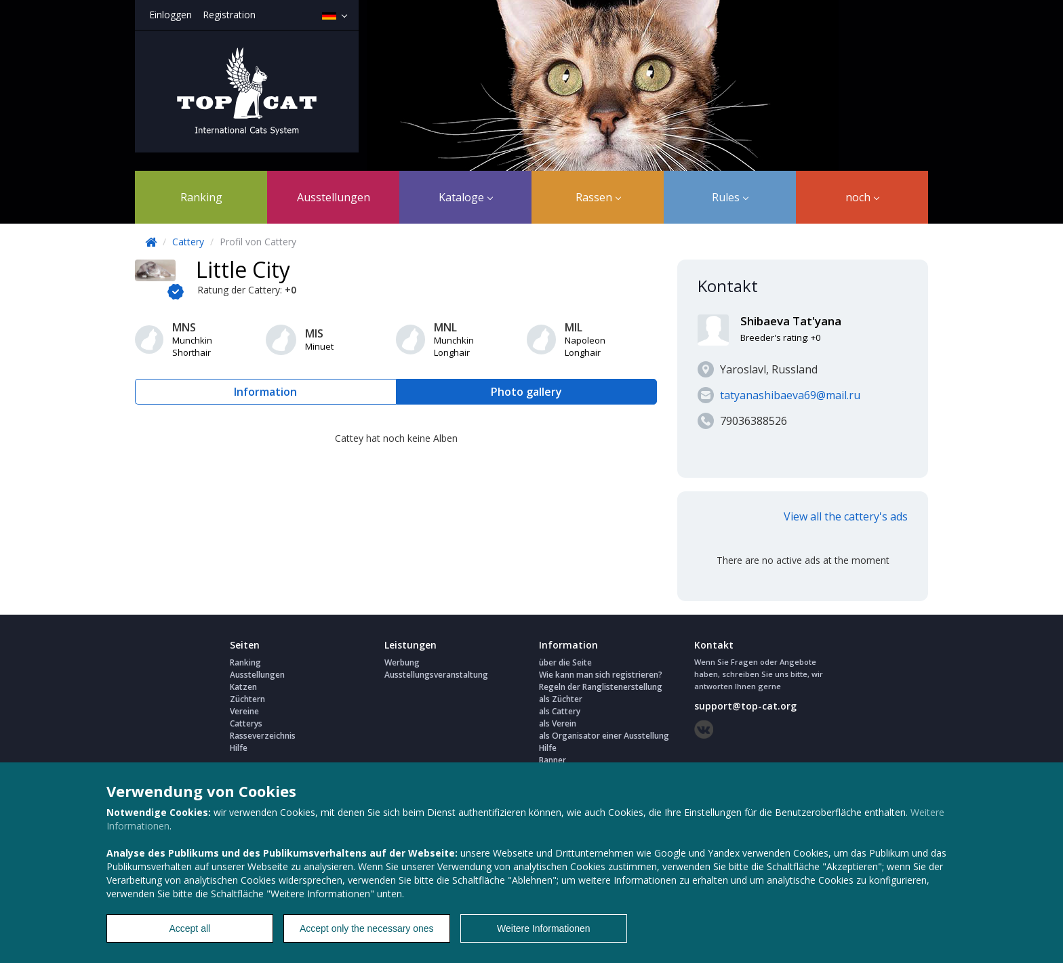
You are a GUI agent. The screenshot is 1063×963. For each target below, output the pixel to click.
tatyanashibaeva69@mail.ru (790, 395)
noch (862, 197)
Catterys (246, 723)
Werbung (402, 662)
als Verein (557, 723)
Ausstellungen (333, 197)
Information (265, 391)
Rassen (598, 197)
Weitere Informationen (543, 928)
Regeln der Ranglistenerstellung (600, 687)
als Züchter (560, 699)
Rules (730, 197)
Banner (552, 760)
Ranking (201, 197)
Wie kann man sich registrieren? (600, 674)
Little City (243, 269)
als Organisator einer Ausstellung (604, 735)
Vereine (244, 711)
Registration (229, 14)
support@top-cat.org (745, 705)
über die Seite (565, 662)
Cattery (188, 241)
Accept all (189, 928)
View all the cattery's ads (846, 516)
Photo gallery (526, 391)
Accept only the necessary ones (367, 928)
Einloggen (170, 14)
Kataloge (466, 197)
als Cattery (559, 711)
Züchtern (247, 699)
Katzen (243, 687)
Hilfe (238, 748)
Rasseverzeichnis (263, 735)
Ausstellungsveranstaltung (436, 674)
